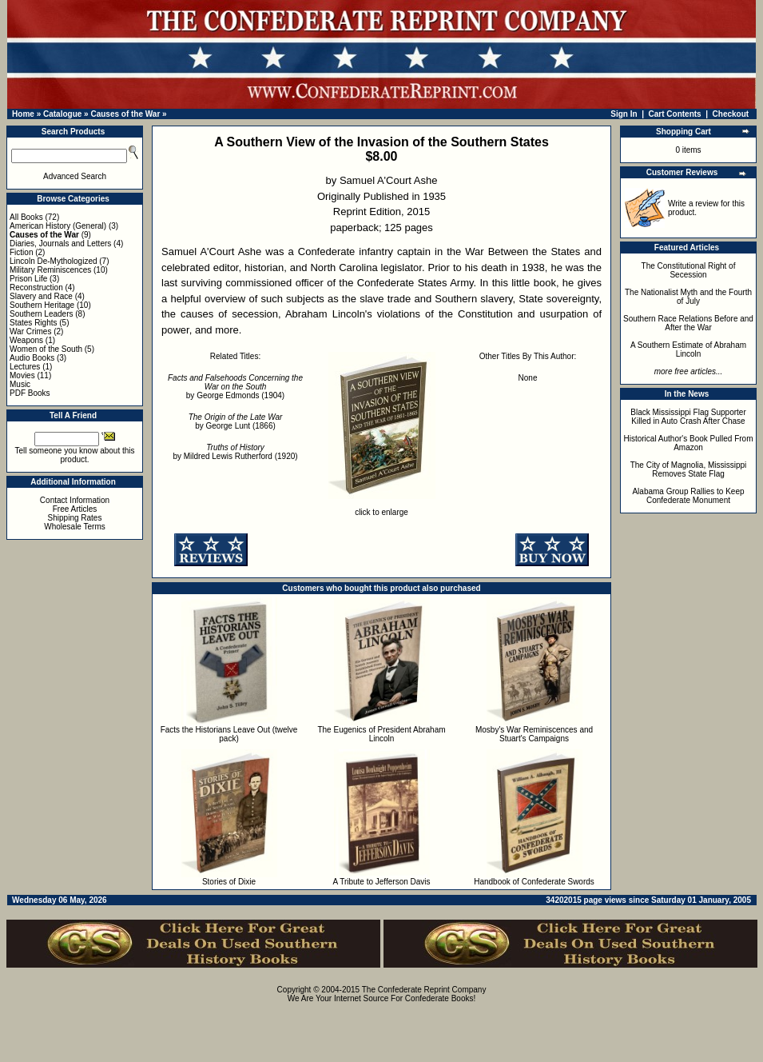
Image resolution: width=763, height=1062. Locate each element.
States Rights (33, 322)
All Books (26, 217)
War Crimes (30, 331)
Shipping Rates (75, 517)
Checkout (731, 114)
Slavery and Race (41, 296)
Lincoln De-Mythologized (53, 261)
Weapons (26, 340)
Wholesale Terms (74, 526)
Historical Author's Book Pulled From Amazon (688, 443)
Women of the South (46, 349)
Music (20, 384)
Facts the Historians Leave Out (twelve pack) (229, 734)
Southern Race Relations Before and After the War (688, 323)
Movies (22, 375)
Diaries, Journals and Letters (60, 243)
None (528, 377)
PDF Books (30, 393)
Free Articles (75, 509)
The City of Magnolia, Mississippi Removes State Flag (688, 469)
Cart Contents (675, 114)
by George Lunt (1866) (236, 421)
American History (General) (58, 226)
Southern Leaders (42, 313)
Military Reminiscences (50, 270)
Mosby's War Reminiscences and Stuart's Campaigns (534, 734)
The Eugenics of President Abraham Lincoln (381, 734)
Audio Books (32, 357)
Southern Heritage (42, 305)
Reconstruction (36, 287)
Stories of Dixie (229, 881)
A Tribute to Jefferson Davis (381, 881)
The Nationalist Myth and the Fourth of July (688, 296)
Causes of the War (125, 114)
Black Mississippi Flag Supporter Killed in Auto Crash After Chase (688, 416)
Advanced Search (74, 176)
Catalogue (62, 114)
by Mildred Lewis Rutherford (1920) (235, 452)
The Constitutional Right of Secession (689, 270)
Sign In (623, 114)
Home (23, 114)
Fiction (21, 252)
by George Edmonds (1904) (235, 386)
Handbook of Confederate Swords (534, 881)
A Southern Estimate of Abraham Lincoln (688, 349)
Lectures (25, 366)
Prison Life (28, 278)
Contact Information (74, 500)
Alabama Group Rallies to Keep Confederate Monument (688, 496)
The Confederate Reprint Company (424, 989)
